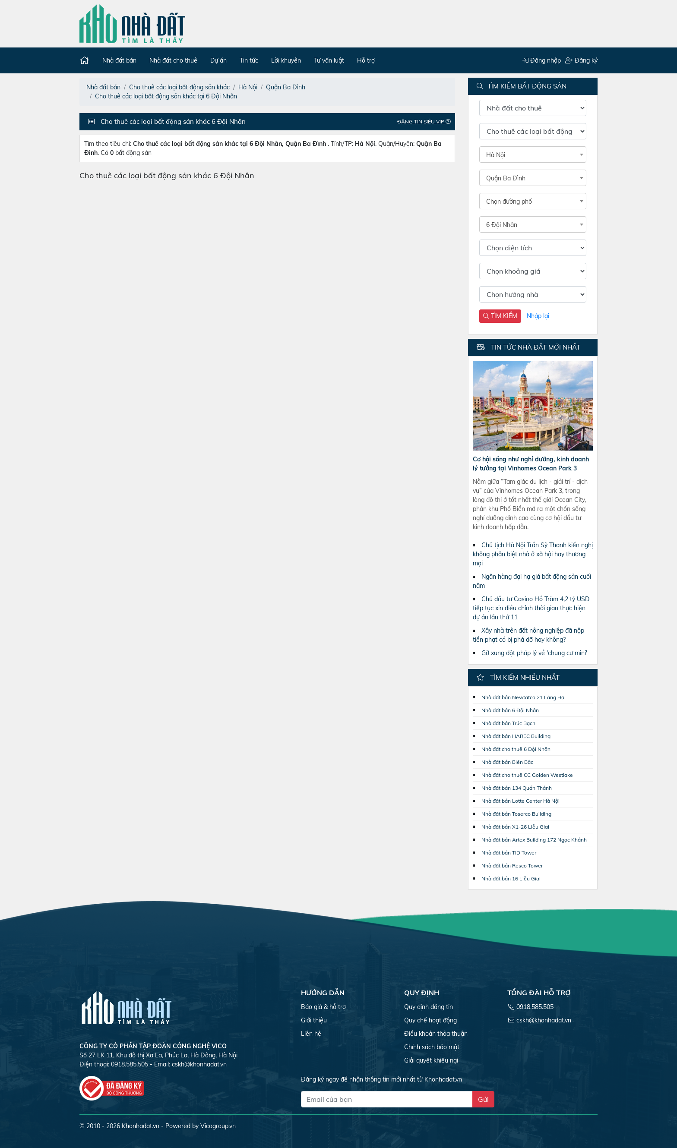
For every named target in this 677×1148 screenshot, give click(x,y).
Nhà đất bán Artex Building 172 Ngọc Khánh (534, 839)
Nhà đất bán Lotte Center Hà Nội (520, 801)
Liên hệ (311, 1034)
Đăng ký (581, 60)
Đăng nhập (541, 60)
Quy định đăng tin (428, 1007)
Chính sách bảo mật (431, 1047)
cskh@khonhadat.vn (199, 1064)
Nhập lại (538, 316)
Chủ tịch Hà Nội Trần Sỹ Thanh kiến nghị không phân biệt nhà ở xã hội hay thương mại (533, 554)
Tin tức (249, 60)
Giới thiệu (314, 1020)
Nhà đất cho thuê (173, 60)
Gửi (483, 1099)
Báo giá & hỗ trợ (323, 1007)
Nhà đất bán (119, 60)
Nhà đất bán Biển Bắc (507, 762)
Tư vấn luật (329, 60)
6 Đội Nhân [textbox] (501, 225)
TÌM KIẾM (500, 316)
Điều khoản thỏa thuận (436, 1034)
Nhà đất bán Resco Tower (512, 865)
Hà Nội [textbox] (495, 155)
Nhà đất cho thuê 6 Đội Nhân (515, 749)
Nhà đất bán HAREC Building (515, 736)
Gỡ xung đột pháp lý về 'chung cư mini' (534, 653)
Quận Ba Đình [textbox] (505, 178)
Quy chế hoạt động (430, 1020)
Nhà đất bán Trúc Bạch (508, 723)
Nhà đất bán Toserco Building (516, 814)
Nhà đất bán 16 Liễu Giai (511, 878)
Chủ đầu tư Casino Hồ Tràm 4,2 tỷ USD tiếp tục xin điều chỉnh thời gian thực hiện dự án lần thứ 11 (531, 608)
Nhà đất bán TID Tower (508, 852)
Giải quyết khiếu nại (431, 1060)
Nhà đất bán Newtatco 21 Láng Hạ (522, 697)
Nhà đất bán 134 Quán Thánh (516, 788)
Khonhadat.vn (140, 1126)
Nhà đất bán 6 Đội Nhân (510, 710)
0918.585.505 (535, 1007)
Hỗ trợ (366, 60)
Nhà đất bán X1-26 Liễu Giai (515, 826)
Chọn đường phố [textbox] (509, 201)
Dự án (218, 60)
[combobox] (532, 154)
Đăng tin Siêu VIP (426, 121)
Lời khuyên (286, 60)
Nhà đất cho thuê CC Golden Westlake (527, 775)
